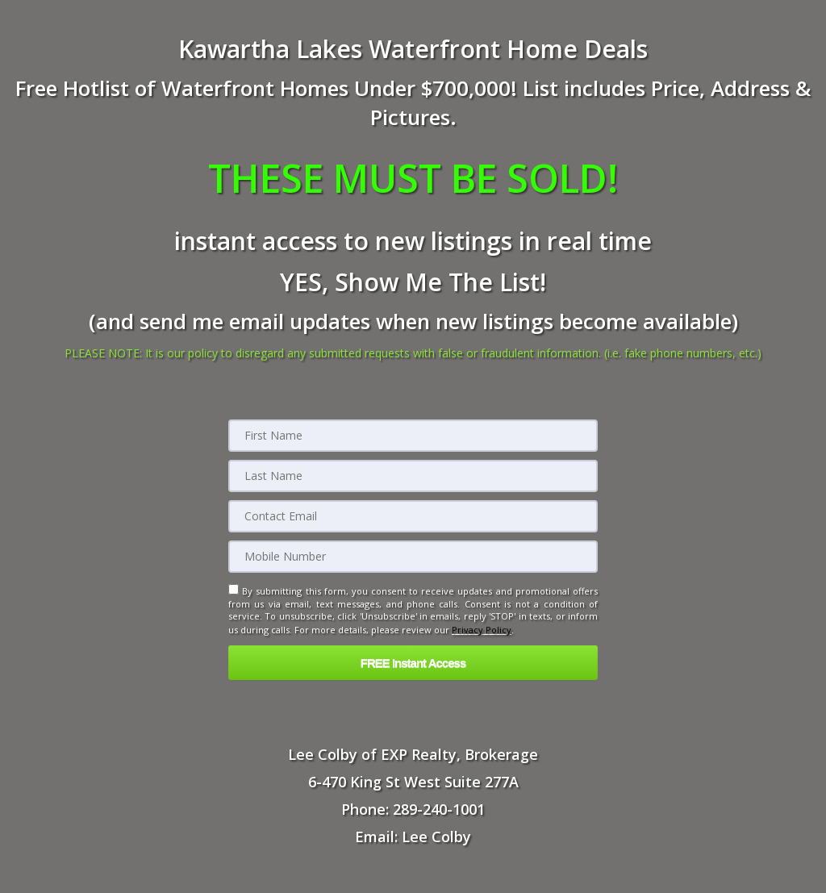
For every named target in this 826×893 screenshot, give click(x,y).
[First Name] (413, 435)
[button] (413, 661)
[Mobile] (413, 556)
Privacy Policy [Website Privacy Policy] (481, 629)
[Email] (413, 516)
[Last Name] (413, 476)
